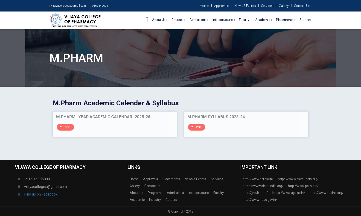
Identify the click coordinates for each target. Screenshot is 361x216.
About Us (136, 193)
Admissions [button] (198, 20)
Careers (171, 200)
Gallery (284, 6)
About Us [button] (159, 20)
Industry (155, 200)
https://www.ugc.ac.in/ (288, 193)
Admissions (175, 193)
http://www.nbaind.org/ (327, 193)
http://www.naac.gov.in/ (260, 200)
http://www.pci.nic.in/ (258, 179)
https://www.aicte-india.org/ (298, 179)
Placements (171, 179)
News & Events (245, 6)
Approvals (221, 6)
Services (267, 6)
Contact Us (302, 6)
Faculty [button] (245, 20)
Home (204, 6)
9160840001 (99, 5)
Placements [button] (285, 20)
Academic (137, 200)
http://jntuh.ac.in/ (255, 193)
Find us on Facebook (39, 194)
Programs (155, 193)
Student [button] (306, 20)
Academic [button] (263, 20)
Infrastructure (199, 193)
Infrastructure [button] (224, 20)
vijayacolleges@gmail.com (67, 5)
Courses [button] (178, 20)
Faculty (218, 193)
